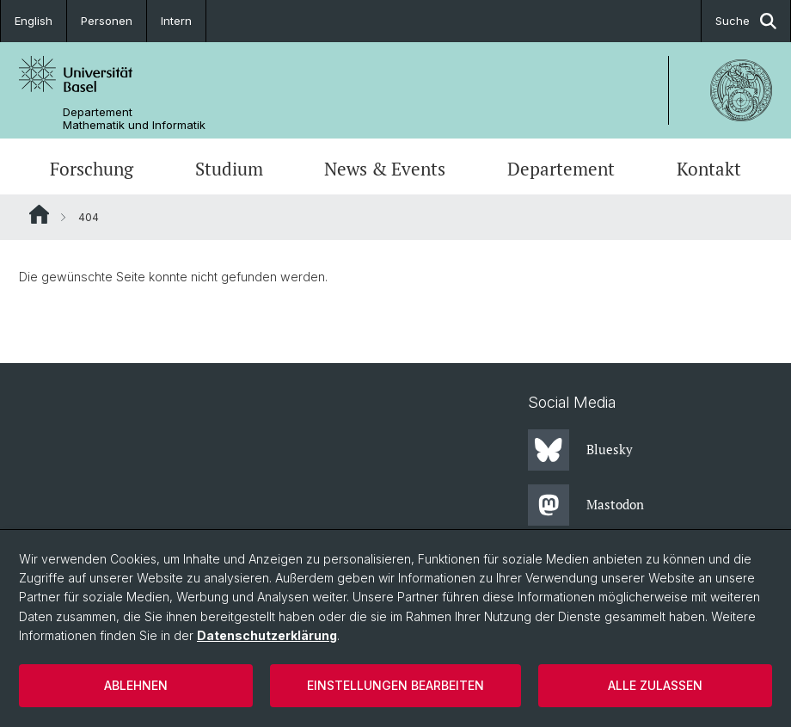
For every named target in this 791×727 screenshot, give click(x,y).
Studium (229, 169)
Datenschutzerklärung (267, 635)
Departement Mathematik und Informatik (134, 119)
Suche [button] (745, 21)
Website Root (39, 214)
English (33, 21)
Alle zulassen (655, 685)
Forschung (91, 169)
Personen (106, 21)
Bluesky (580, 450)
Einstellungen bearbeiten (395, 685)
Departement (561, 169)
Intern (176, 21)
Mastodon (586, 505)
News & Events (384, 169)
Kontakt (709, 169)
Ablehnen (136, 685)
